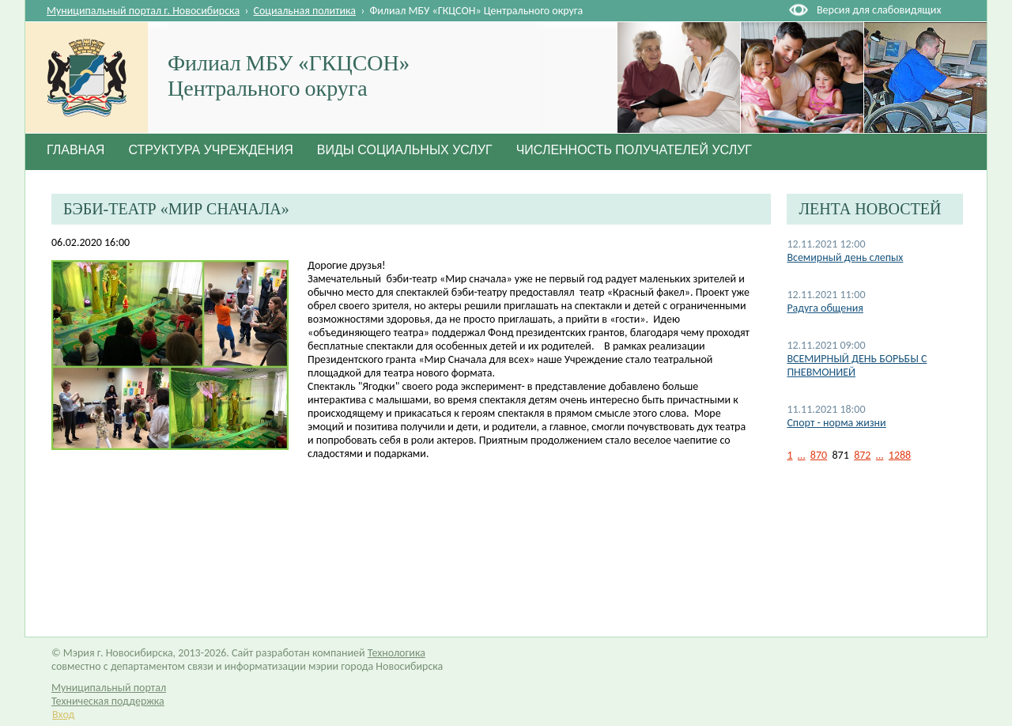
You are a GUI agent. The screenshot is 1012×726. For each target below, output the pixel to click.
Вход (63, 714)
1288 (900, 455)
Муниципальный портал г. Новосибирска (143, 10)
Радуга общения (825, 308)
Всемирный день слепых (845, 257)
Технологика (396, 653)
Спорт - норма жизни (836, 422)
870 (818, 455)
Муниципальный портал (108, 687)
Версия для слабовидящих (879, 10)
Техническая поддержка (107, 701)
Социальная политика (305, 10)
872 (862, 455)
